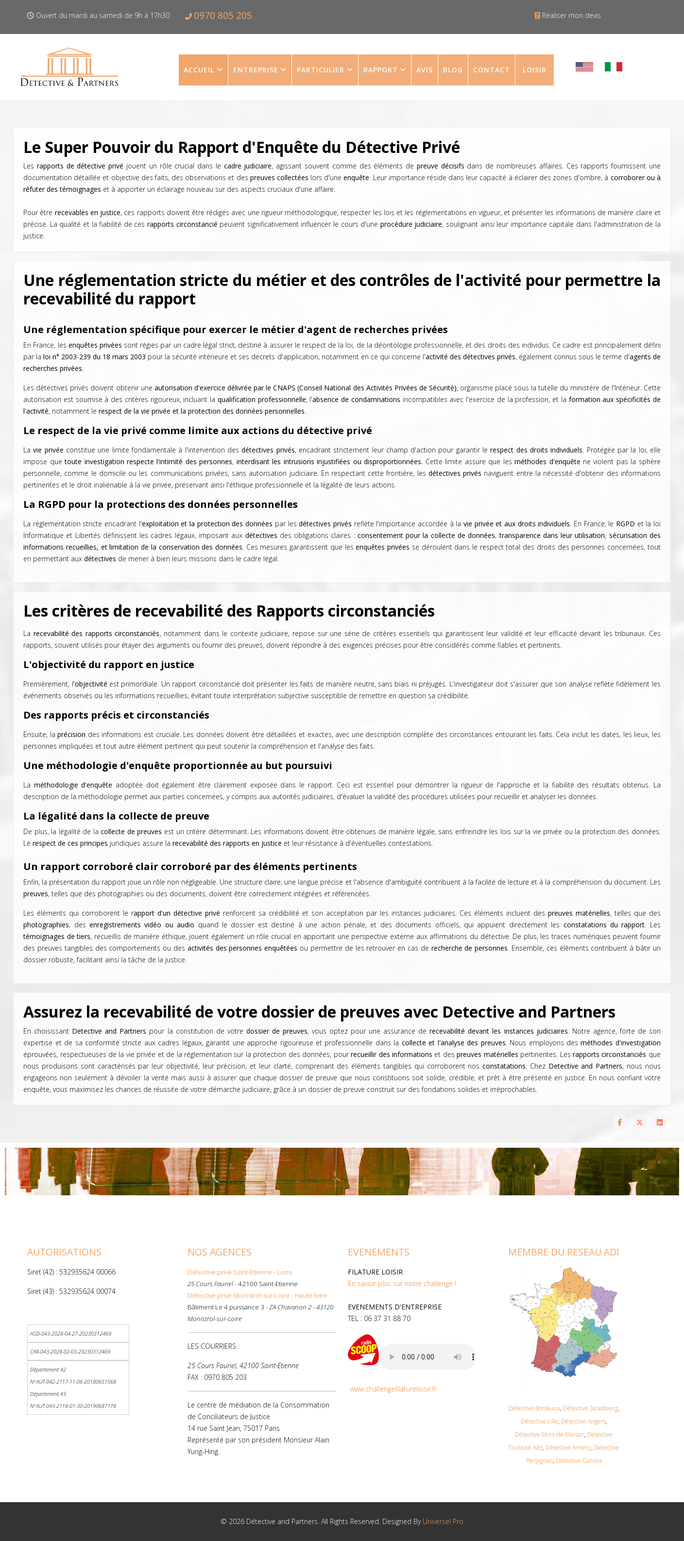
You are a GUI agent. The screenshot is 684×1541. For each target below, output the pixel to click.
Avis (424, 69)
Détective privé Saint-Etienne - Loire (240, 1272)
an (581, 1434)
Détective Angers (583, 1421)
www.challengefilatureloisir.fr (393, 1388)
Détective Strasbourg (590, 1408)
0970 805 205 (223, 15)
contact (491, 69)
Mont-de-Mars (559, 1434)
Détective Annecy (568, 1447)
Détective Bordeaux (534, 1408)
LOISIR (535, 69)
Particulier (320, 69)
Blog (453, 69)
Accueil (199, 69)
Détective (527, 1434)
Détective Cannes (579, 1461)
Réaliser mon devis (571, 15)
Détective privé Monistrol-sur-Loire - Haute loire (257, 1295)
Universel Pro (443, 1521)
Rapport (380, 69)
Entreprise (255, 69)
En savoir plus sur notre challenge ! (402, 1283)
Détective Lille (539, 1421)
